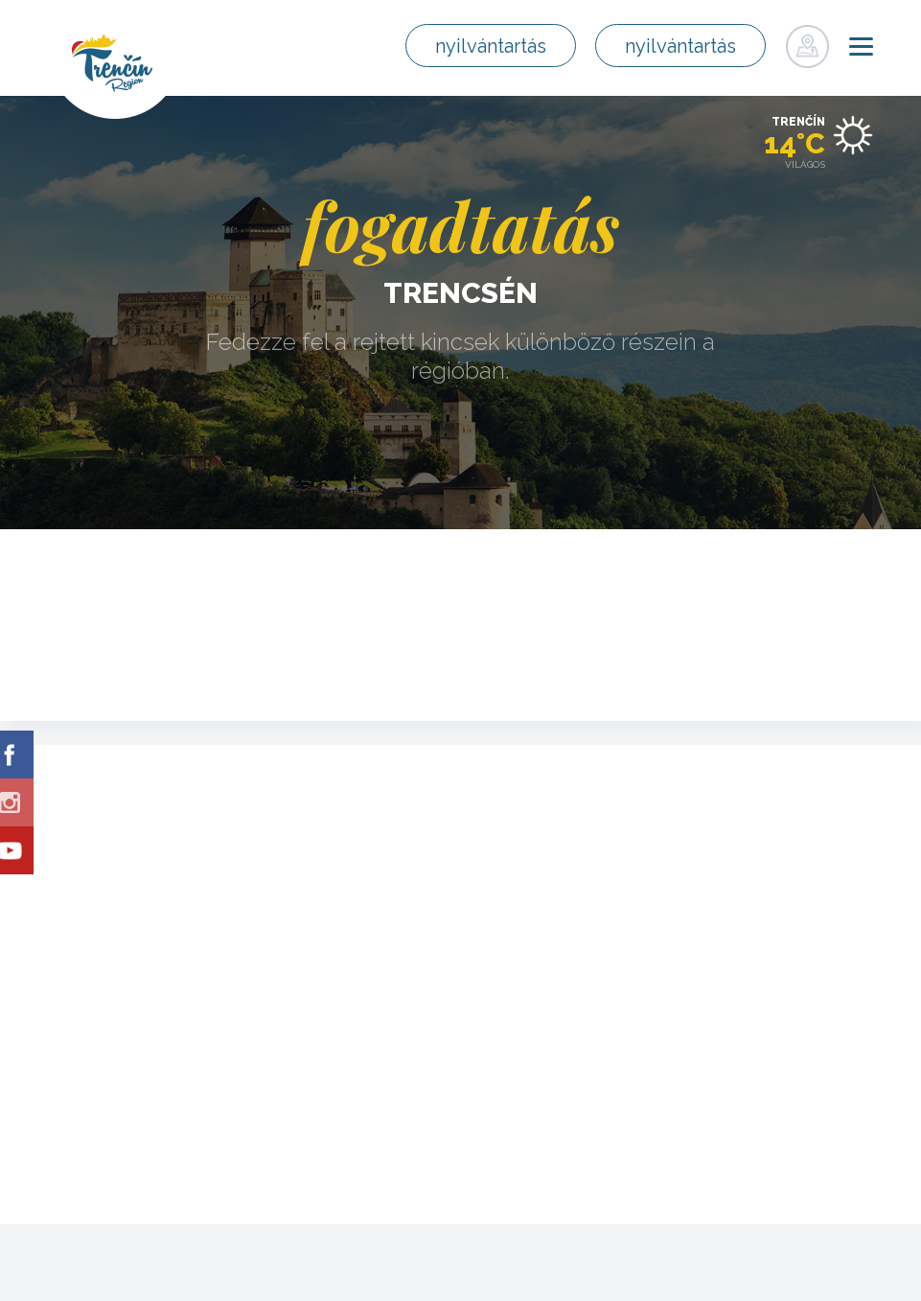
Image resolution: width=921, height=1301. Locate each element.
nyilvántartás (490, 46)
